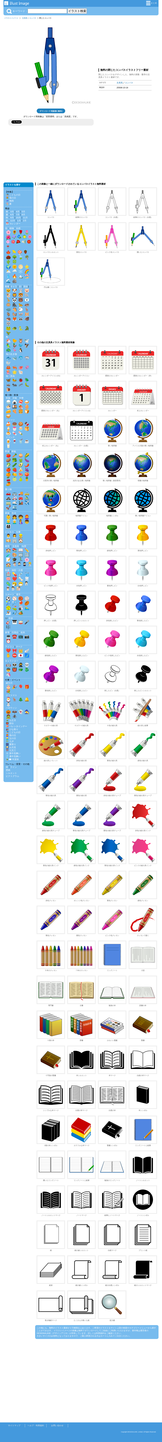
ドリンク (10, 437)
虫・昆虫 (10, 376)
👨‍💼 (8, 536)
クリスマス (11, 695)
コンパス (32, 18)
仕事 (18, 532)
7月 (17, 214)
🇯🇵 (20, 655)
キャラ (13, 286)
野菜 (7, 451)
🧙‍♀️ (26, 712)
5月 (23, 211)
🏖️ (26, 276)
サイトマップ (14, 1425)
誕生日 (9, 683)
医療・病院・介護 (14, 570)
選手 (18, 594)
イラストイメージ (11, 18)
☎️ (14, 636)
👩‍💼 (14, 536)
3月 (12, 211)
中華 (21, 398)
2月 (24, 220)
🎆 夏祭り (11, 744)
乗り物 (8, 489)
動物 (7, 286)
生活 (14, 513)
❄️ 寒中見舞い (13, 753)
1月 (19, 220)
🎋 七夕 (10, 741)
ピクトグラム (12, 776)
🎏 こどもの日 (13, 195)
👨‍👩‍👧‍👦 (8, 526)
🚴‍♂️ (26, 498)
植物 (11, 228)
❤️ (14, 579)
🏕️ (20, 612)
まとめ (151, 3)
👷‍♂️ (20, 536)
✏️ (26, 550)
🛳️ (14, 507)
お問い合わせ (57, 1425)
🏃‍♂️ (20, 559)
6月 (12, 214)
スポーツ (9, 594)
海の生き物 (11, 354)
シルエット (11, 773)
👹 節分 (10, 723)
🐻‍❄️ (26, 300)
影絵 (26, 286)
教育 (7, 546)
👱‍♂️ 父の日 (11, 738)
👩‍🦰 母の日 (11, 735)
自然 (18, 228)
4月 (17, 211)
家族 (7, 513)
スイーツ (10, 420)
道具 (23, 632)
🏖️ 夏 (9, 204)
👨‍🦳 (14, 521)
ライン (13, 767)
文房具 (24, 18)
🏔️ (20, 276)
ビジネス (9, 532)
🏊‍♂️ (26, 608)
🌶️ (26, 465)
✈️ (26, 503)
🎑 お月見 (11, 747)
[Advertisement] (125, 43)
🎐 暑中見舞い (13, 756)
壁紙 (8, 770)
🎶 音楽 (9, 618)
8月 (23, 214)
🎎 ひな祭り (12, 729)
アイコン (9, 646)
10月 (18, 217)
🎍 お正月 (11, 720)
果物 (13, 451)
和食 (8, 398)
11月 (25, 217)
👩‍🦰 (26, 517)
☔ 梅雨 (10, 201)
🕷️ (14, 716)
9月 (12, 217)
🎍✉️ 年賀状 (12, 759)
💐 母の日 (11, 198)
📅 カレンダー (13, 223)
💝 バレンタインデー (16, 726)
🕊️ (26, 341)
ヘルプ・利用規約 (36, 1425)
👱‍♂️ (8, 521)
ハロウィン (11, 708)
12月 (12, 220)
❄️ (20, 271)
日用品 (15, 632)
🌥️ (8, 271)
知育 (24, 546)
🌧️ (14, 271)
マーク (19, 646)
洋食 (14, 398)
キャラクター (11, 661)
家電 (7, 632)
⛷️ (8, 612)
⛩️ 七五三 (11, 750)
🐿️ (14, 314)
